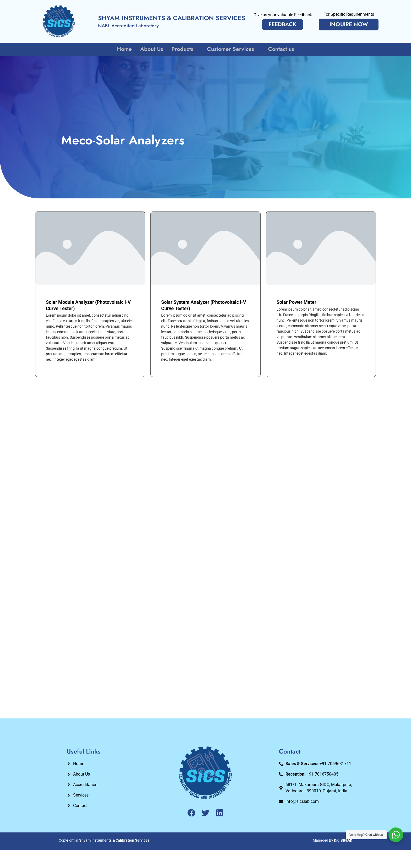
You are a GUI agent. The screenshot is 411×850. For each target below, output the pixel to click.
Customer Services (233, 49)
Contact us (280, 49)
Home (125, 49)
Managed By (332, 840)
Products (185, 49)
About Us (152, 49)
